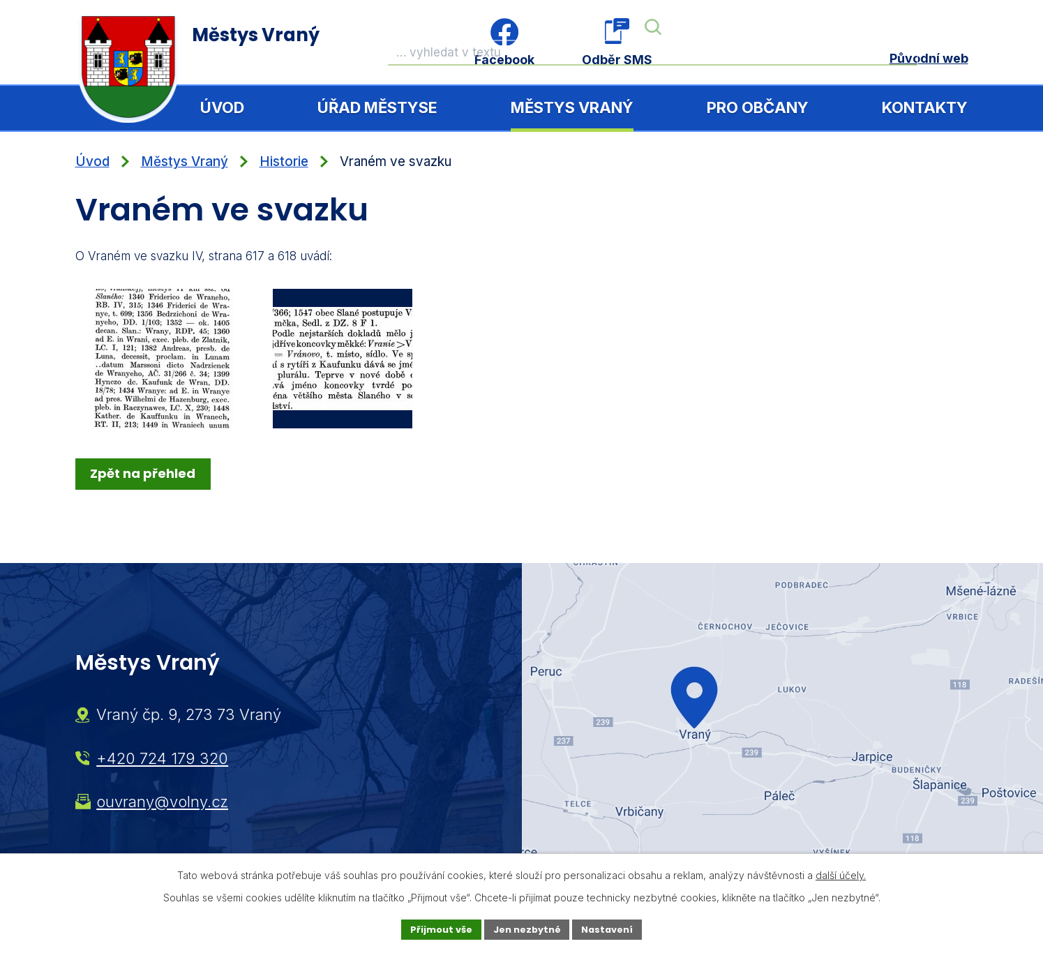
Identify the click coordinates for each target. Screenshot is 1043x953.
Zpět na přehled (144, 473)
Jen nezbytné (527, 929)
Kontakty (925, 107)
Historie (284, 161)
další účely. (841, 874)
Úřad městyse (377, 107)
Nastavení (614, 929)
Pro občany (758, 107)
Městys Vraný (572, 107)
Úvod (222, 107)
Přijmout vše (435, 929)
